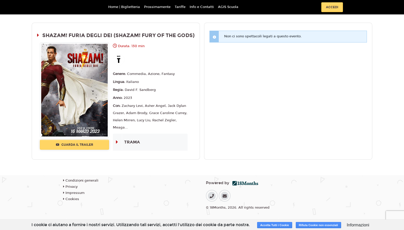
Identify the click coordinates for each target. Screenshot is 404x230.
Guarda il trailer (74, 145)
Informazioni (358, 225)
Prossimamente (157, 7)
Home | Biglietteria (124, 7)
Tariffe (180, 7)
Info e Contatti (202, 7)
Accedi (332, 7)
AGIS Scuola (228, 7)
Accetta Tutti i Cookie (274, 225)
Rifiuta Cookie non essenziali (318, 225)
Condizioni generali (80, 180)
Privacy (70, 187)
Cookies (71, 199)
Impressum (74, 193)
